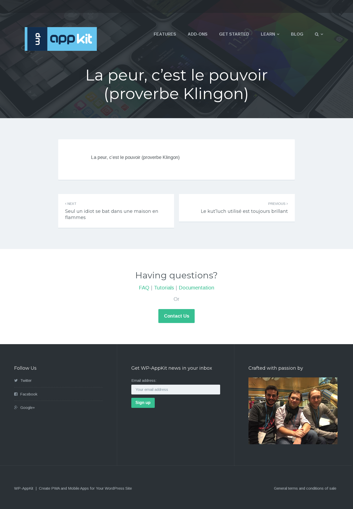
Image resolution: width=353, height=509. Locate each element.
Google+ (27, 407)
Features (165, 34)
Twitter (26, 380)
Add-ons (198, 34)
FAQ (144, 287)
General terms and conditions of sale (305, 488)
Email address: (144, 380)
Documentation (196, 287)
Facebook (28, 394)
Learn (268, 34)
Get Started (234, 34)
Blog (297, 34)
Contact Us (176, 316)
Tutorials (164, 287)
